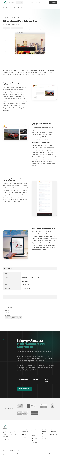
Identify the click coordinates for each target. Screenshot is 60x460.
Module (26, 2)
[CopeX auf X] (19, 451)
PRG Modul (34, 438)
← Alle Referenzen (8, 323)
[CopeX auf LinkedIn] (14, 451)
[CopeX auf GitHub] (25, 451)
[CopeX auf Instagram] (16, 451)
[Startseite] (3, 7)
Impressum (53, 429)
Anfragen (53, 2)
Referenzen (19, 2)
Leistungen (11, 2)
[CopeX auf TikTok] (23, 451)
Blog (32, 2)
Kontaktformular (25, 388)
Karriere (24, 437)
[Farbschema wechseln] (46, 2)
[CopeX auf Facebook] (21, 451)
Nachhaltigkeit (53, 434)
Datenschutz (53, 431)
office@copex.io (45, 429)
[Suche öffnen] (42, 2)
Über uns (37, 2)
